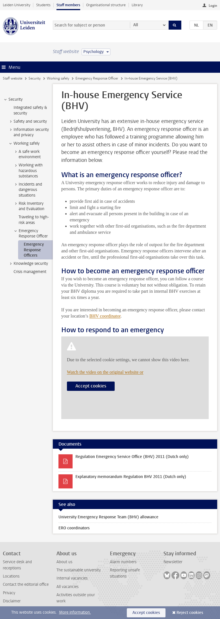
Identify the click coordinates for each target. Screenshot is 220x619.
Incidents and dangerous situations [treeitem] (27, 190)
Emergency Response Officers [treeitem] (34, 250)
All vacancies (67, 586)
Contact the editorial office (26, 584)
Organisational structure (106, 5)
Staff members (68, 5)
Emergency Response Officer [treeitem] (30, 233)
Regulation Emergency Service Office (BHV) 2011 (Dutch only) (132, 456)
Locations (11, 576)
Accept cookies (90, 386)
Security (35, 78)
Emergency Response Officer (96, 78)
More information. (75, 612)
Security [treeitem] (13, 99)
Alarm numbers (123, 562)
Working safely (58, 78)
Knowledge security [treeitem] (28, 263)
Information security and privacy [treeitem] (28, 132)
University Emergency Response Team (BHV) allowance (108, 517)
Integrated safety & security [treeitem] (30, 110)
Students (43, 5)
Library (137, 5)
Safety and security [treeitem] (27, 121)
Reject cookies (190, 612)
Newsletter (173, 562)
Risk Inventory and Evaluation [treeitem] (28, 206)
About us (64, 562)
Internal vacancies (72, 578)
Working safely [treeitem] (24, 143)
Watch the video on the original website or (105, 372)
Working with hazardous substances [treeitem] (28, 170)
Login (213, 5)
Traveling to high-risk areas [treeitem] (34, 219)
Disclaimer (12, 601)
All (135, 25)
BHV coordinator (104, 316)
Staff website (12, 78)
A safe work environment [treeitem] (27, 154)
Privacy (9, 593)
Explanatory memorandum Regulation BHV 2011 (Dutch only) (130, 476)
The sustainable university (78, 570)
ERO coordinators (74, 528)
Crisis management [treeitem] (30, 271)
